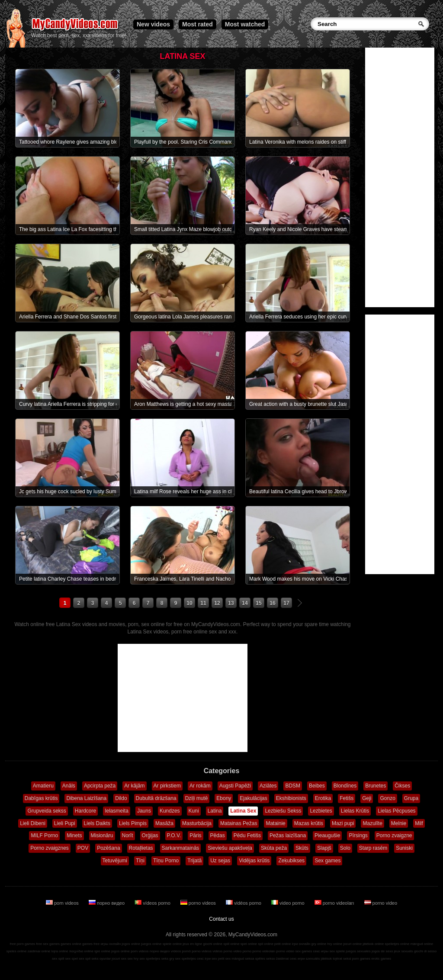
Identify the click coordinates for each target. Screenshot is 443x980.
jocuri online (352, 944)
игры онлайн (110, 944)
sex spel (71, 959)
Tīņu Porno (166, 861)
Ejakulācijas (253, 798)
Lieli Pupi (64, 823)
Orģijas (150, 835)
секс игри (297, 959)
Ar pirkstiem (167, 786)
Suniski (404, 848)
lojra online (59, 951)
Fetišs (346, 798)
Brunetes (375, 786)
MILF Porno (44, 835)
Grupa (411, 798)
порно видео (107, 903)
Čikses (402, 786)
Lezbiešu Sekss (283, 811)
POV (82, 848)
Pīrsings (358, 835)
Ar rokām (200, 786)
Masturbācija (197, 823)
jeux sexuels (403, 951)
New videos (153, 24)
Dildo (121, 798)
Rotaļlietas (141, 848)
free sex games (48, 944)
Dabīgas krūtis (41, 798)
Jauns (144, 811)
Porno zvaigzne (394, 835)
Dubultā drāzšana (156, 798)
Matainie (275, 823)
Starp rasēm (373, 848)
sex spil (84, 959)
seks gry (167, 959)
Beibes (317, 786)
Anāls (68, 786)
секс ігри (204, 959)
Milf (419, 823)
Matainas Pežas (238, 823)
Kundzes (170, 811)
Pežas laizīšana (288, 835)
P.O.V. (174, 835)
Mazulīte (372, 823)
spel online (249, 944)
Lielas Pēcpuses (396, 811)
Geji (366, 798)
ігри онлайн (301, 944)
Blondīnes (345, 786)
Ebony (223, 798)
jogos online (131, 944)
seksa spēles (255, 959)
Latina (215, 811)
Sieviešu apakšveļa (230, 848)
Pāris (195, 835)
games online (71, 944)
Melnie (398, 823)
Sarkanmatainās (180, 848)
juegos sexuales (358, 951)
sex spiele (337, 951)
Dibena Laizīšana (86, 798)
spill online (231, 944)
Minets (74, 835)
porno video (381, 903)
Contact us (221, 919)
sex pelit (218, 959)
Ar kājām (134, 786)
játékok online (373, 944)
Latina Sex (243, 811)
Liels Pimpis (133, 823)
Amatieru (43, 786)
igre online (102, 951)
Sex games (327, 861)
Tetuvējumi (115, 861)
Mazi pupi (343, 823)
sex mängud (234, 959)
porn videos (63, 903)
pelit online (282, 944)
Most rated (197, 24)
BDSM (292, 786)
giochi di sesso (425, 951)
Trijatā (194, 861)
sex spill (58, 959)
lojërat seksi (342, 959)
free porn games (22, 944)
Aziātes (268, 786)
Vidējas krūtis (254, 861)
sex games (303, 951)
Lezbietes (321, 811)
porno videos (198, 903)
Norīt (127, 835)
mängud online (422, 944)
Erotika (323, 798)
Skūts (301, 848)
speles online (16, 951)
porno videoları (335, 903)
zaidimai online (39, 951)
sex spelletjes (149, 959)
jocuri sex (119, 959)
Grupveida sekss (46, 811)
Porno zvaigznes (49, 848)
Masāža (164, 823)
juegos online (151, 944)
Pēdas (217, 835)
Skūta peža (274, 848)
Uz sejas (220, 861)
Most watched (245, 24)
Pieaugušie (327, 835)
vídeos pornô (181, 951)
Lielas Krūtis (355, 811)
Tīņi (140, 861)
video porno (288, 903)
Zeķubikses (291, 861)
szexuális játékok (319, 959)
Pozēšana (108, 848)
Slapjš (324, 848)
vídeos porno (153, 903)
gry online (319, 944)
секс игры (320, 951)
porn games (361, 959)
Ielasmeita (116, 811)
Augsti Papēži (235, 786)
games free (91, 944)
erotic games (381, 959)
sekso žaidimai (277, 959)
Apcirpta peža (100, 786)
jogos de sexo (382, 951)
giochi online (212, 944)
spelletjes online (397, 944)
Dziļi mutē (196, 798)
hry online (334, 944)
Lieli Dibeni (32, 823)
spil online (265, 944)
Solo (345, 848)
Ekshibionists (291, 798)
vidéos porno (244, 903)
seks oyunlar (101, 959)
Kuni (194, 811)
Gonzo (387, 798)
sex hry (132, 959)
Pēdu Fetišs (247, 835)
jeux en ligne (192, 944)
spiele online (172, 944)
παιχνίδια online (81, 951)
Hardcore (85, 811)
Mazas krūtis (308, 823)
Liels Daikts (97, 823)
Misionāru (102, 835)
